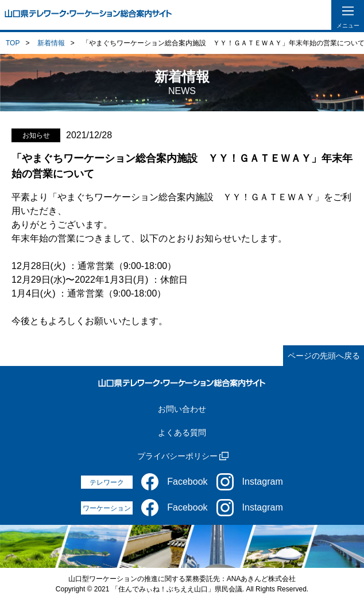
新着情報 (51, 43)
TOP (13, 43)
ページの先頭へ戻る (324, 355)
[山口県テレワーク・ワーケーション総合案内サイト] (88, 15)
